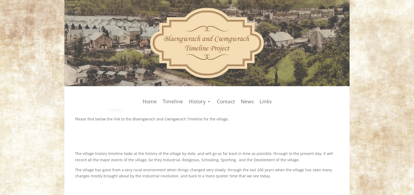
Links (266, 102)
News (247, 102)
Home (150, 102)
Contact (226, 102)
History (197, 102)
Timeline (173, 102)
